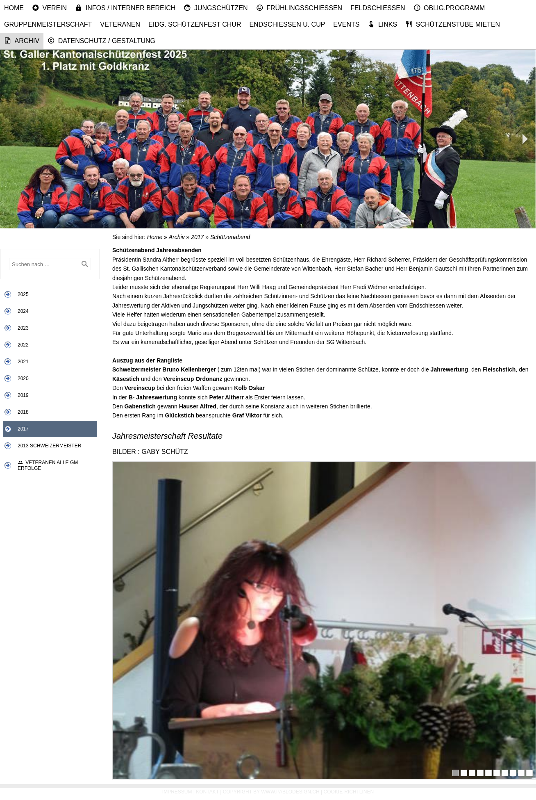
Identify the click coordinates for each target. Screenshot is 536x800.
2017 (23, 429)
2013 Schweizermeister (49, 446)
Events (346, 24)
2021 (23, 362)
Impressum (177, 792)
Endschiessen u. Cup (287, 24)
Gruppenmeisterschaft (48, 24)
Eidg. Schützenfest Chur (194, 24)
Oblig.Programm (449, 7)
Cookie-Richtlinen (349, 792)
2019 (23, 395)
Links (382, 24)
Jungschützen (216, 7)
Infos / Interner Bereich (125, 7)
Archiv (21, 40)
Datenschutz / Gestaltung (101, 40)
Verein (49, 7)
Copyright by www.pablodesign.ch (271, 792)
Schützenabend (230, 237)
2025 (23, 294)
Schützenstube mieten (452, 24)
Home (14, 8)
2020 (23, 378)
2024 (23, 311)
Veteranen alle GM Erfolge (48, 465)
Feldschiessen (377, 8)
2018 (23, 412)
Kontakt (207, 792)
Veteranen (120, 24)
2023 (23, 328)
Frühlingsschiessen (299, 7)
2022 (23, 345)
